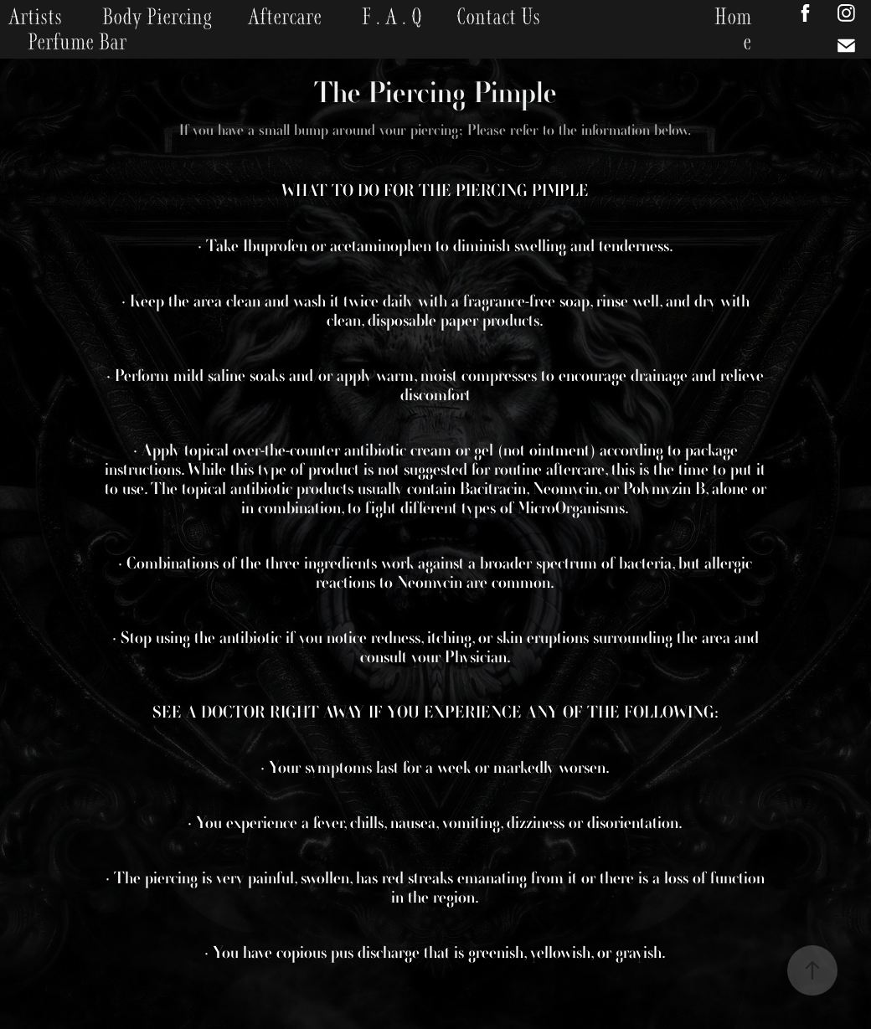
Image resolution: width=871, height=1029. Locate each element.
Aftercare (285, 16)
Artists (35, 16)
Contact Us (498, 16)
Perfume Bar (77, 41)
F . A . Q (392, 16)
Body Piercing (157, 16)
